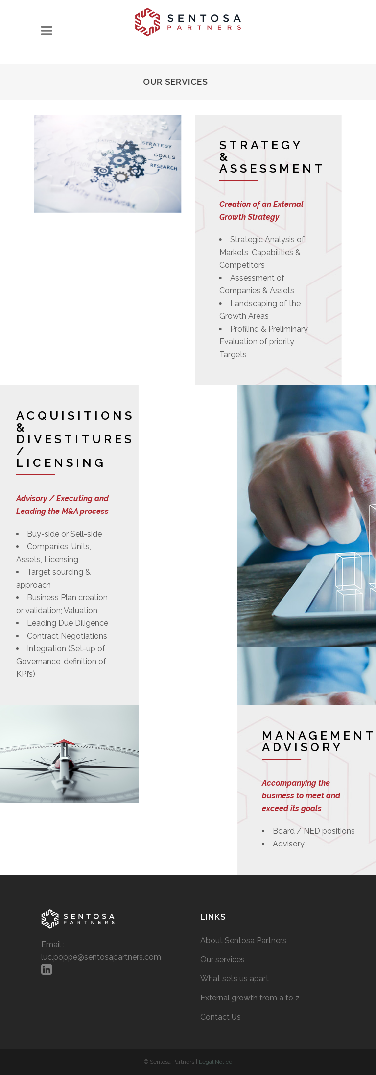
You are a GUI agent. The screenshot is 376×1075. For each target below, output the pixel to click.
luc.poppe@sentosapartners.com (101, 957)
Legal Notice (215, 1061)
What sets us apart (234, 978)
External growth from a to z (250, 997)
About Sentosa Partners (243, 940)
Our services (222, 959)
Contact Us (220, 1017)
